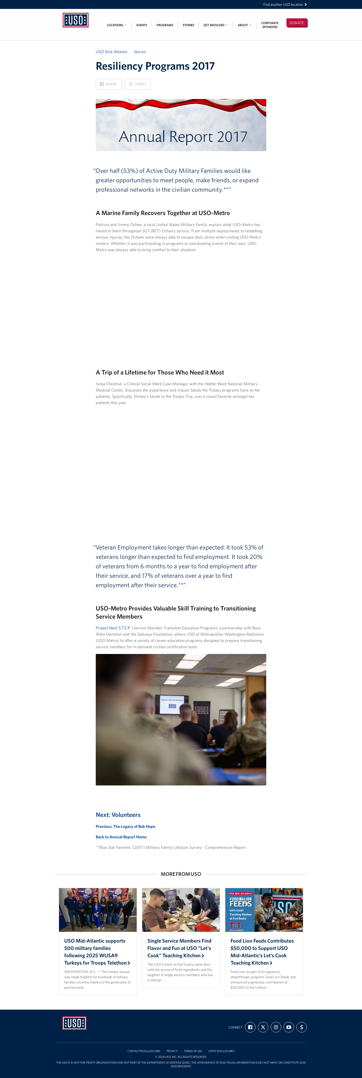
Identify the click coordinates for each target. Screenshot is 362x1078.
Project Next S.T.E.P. (113, 627)
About (245, 25)
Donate (297, 22)
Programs (165, 25)
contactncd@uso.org (144, 1051)
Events (141, 25)
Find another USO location (285, 4)
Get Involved (216, 25)
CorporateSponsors (270, 25)
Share (108, 85)
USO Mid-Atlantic (111, 51)
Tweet (137, 85)
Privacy (172, 1051)
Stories (188, 25)
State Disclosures (221, 1051)
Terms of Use (193, 1051)
